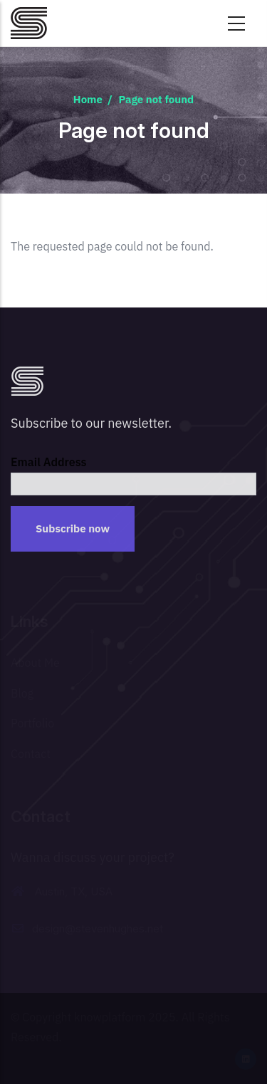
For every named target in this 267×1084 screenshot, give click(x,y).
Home (88, 99)
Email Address (49, 462)
